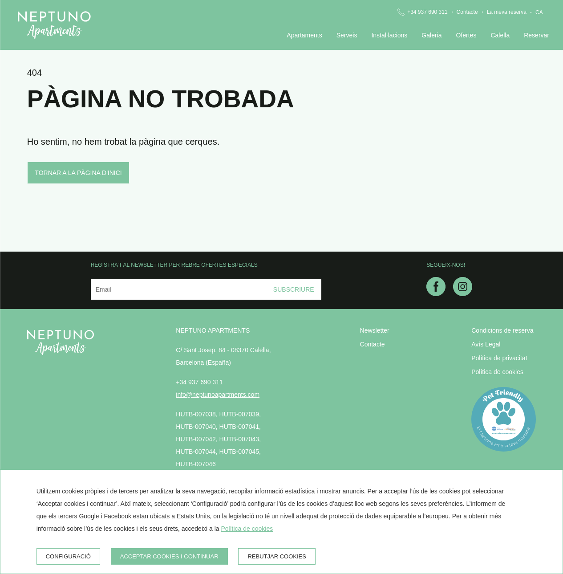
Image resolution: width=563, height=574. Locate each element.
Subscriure (293, 289)
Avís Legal (485, 344)
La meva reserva (507, 12)
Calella (500, 35)
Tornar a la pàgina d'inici (78, 172)
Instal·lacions (389, 35)
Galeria (431, 35)
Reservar (536, 35)
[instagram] (462, 293)
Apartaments (304, 35)
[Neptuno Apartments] (54, 25)
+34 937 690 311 (427, 12)
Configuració (68, 556)
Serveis (346, 35)
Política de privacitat (499, 358)
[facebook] (436, 293)
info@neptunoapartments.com (217, 394)
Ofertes (466, 35)
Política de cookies (497, 371)
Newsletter (374, 330)
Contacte (467, 12)
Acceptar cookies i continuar (169, 556)
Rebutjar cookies (276, 556)
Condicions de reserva (502, 330)
